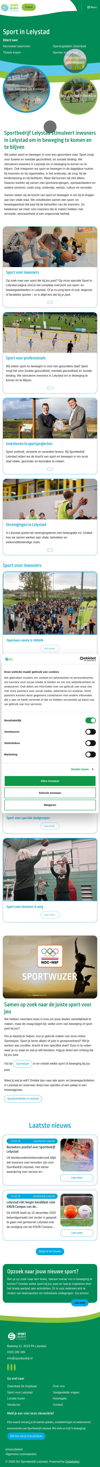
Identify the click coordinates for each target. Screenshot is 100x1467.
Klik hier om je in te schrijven (26, 1436)
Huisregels (60, 1398)
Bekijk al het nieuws (50, 1251)
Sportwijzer (22, 1064)
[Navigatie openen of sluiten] (92, 7)
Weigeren (50, 804)
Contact (58, 1404)
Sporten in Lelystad (65, 52)
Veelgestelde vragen (66, 1392)
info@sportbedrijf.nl (19, 1358)
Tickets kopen (12, 52)
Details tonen (80, 769)
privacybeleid (14, 1449)
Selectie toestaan (50, 792)
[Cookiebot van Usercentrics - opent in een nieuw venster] (80, 659)
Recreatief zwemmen (16, 46)
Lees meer (49, 648)
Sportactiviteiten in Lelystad (23, 1098)
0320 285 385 (16, 1352)
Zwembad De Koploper (22, 1386)
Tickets (29, 7)
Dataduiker (73, 1461)
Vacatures (13, 1404)
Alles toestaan (50, 780)
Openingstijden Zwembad (69, 46)
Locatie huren (16, 1398)
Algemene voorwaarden (21, 1454)
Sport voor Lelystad (19, 1392)
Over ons (59, 1386)
